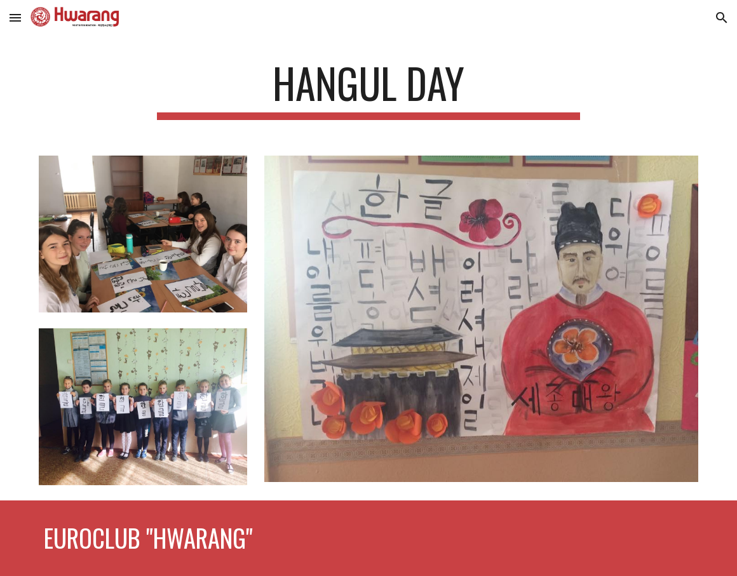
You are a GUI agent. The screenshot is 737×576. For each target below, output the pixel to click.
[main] (369, 89)
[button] (15, 17)
